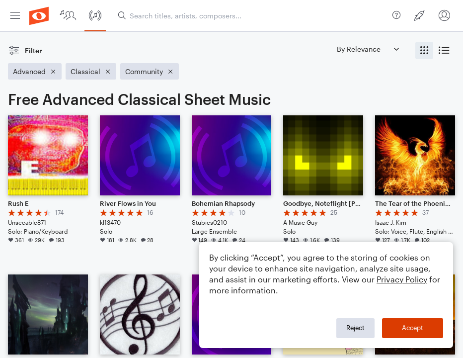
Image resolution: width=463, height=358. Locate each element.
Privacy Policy (402, 279)
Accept (412, 328)
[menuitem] (15, 15)
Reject (355, 328)
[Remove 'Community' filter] (149, 71)
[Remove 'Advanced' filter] (35, 71)
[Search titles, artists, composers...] (253, 15)
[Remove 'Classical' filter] (91, 71)
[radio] (424, 50)
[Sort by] (367, 49)
